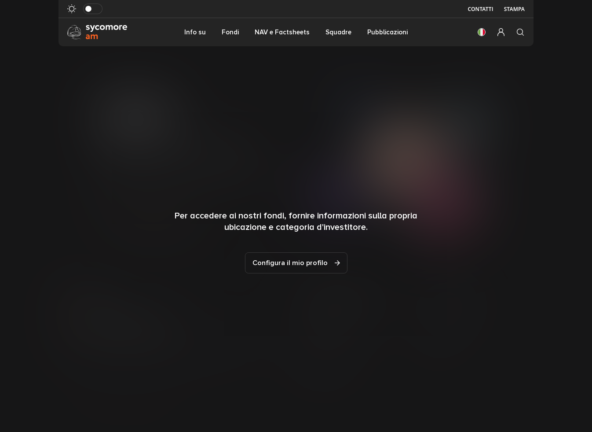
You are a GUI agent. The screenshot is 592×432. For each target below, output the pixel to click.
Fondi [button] (230, 32)
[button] (482, 32)
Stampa (514, 9)
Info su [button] (195, 32)
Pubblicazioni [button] (387, 32)
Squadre (338, 32)
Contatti (480, 9)
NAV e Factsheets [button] (282, 32)
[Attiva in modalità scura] (92, 9)
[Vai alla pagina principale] (97, 32)
